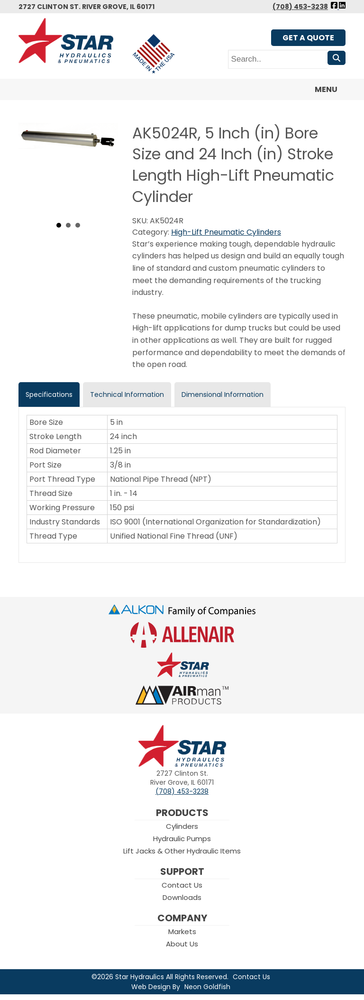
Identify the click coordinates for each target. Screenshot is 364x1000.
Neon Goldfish (207, 986)
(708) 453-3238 (300, 6)
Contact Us (182, 885)
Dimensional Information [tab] (223, 394)
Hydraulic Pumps (182, 839)
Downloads (182, 897)
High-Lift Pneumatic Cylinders (226, 232)
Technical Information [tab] (127, 394)
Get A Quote (308, 37)
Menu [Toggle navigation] (320, 90)
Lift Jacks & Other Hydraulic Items (182, 851)
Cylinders (182, 826)
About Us (182, 944)
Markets (182, 931)
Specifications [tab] (49, 394)
